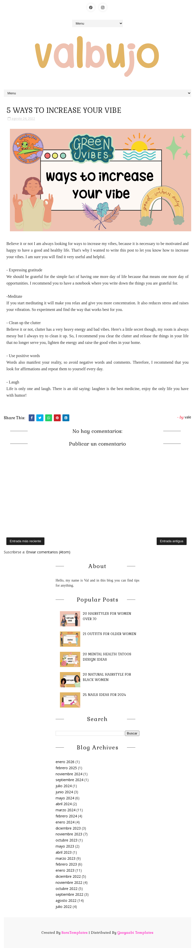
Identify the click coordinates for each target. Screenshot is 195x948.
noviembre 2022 (69, 882)
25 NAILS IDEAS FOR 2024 (104, 695)
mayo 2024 (65, 798)
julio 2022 (64, 906)
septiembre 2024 (69, 779)
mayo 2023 (65, 846)
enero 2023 (65, 870)
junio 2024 (64, 791)
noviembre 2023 (69, 834)
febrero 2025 (66, 767)
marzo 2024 (65, 809)
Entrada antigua (171, 541)
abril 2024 (64, 803)
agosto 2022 (66, 900)
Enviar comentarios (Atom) (48, 552)
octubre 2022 (66, 888)
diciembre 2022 (68, 876)
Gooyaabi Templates (135, 932)
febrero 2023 (66, 864)
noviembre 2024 (69, 773)
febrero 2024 (66, 816)
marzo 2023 (65, 858)
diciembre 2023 (68, 828)
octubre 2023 (66, 840)
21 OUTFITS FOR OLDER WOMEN (109, 634)
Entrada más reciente (25, 541)
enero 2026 (65, 761)
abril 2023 (64, 852)
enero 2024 (65, 822)
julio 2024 (64, 785)
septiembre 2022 (69, 894)
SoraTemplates (74, 932)
